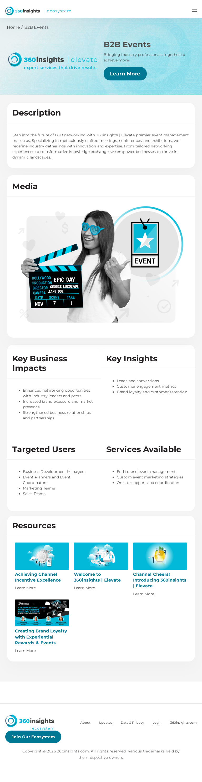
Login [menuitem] (157, 723)
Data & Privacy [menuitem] (132, 723)
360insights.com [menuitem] (183, 723)
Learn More (125, 74)
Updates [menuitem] (105, 723)
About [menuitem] (85, 723)
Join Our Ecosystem (33, 736)
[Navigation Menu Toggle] (194, 11)
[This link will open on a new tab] (42, 567)
